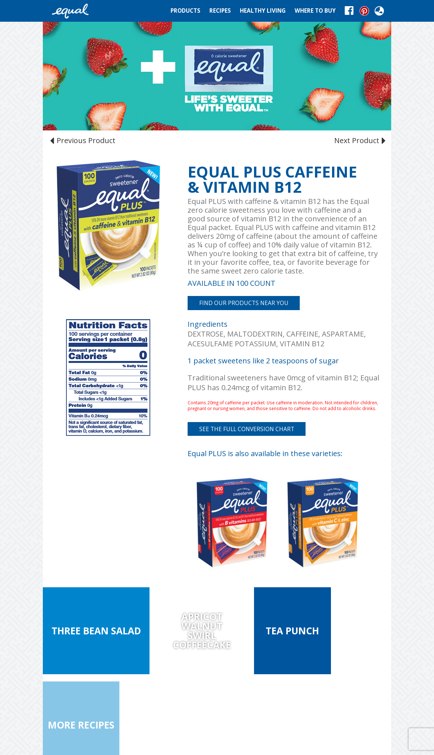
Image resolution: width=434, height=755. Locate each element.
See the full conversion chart (246, 429)
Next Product (359, 140)
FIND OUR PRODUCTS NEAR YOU (243, 303)
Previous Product (83, 140)
